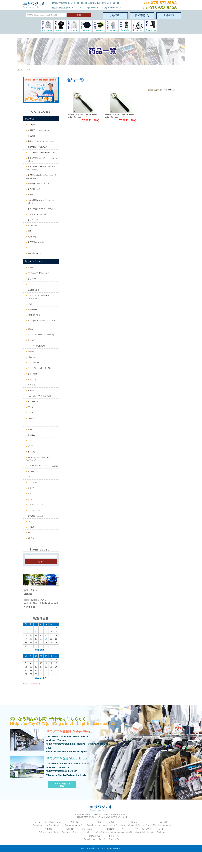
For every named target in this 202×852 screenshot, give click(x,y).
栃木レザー (32, 340)
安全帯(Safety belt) (35, 242)
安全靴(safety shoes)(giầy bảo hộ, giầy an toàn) (41, 176)
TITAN (30, 407)
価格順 (151, 90)
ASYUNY (31, 357)
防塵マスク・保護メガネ (37, 147)
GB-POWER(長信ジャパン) (38, 273)
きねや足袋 (32, 373)
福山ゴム (31, 435)
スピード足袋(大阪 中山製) (39, 368)
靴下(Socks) (32, 225)
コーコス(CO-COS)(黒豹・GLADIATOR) (37, 296)
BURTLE (31, 284)
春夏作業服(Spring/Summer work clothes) (41, 159)
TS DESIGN (33, 362)
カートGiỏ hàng (161, 830)
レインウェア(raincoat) (37, 214)
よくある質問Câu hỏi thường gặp (162, 823)
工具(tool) (31, 236)
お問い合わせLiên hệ (30, 592)
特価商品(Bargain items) (38, 130)
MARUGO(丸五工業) (36, 346)
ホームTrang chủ (37, 823)
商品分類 (29, 118)
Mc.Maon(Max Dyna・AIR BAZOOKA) (38, 458)
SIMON (30, 538)
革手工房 (31, 451)
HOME (19, 70)
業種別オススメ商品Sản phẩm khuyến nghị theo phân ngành (106, 823)
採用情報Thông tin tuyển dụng (48, 830)
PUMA (30, 267)
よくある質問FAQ (169, 15)
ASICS (30, 446)
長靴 (29, 231)
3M (28, 424)
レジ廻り (31, 124)
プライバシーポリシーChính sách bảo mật (144, 830)
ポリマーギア (32, 401)
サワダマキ (32, 279)
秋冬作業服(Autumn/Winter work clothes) (41, 201)
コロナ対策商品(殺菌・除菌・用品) (41, 152)
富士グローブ (32, 309)
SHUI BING (32, 379)
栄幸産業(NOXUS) (35, 516)
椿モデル (31, 390)
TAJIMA (30, 418)
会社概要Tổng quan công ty (70, 830)
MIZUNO (31, 477)
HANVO (31, 527)
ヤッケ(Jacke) (33, 220)
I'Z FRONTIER (33, 315)
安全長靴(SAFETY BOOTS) (39, 183)
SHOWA (31, 488)
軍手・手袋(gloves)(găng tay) (40, 209)
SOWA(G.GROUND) (36, 504)
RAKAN (30, 329)
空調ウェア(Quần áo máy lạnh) (40, 141)
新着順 (156, 90)
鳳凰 (29, 493)
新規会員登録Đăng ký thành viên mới (95, 837)
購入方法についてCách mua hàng (142, 15)
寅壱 (29, 532)
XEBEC (30, 499)
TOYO (30, 413)
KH (28, 521)
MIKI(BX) (31, 351)
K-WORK (31, 385)
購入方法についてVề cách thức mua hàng (139, 823)
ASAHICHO (32, 471)
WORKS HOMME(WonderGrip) (41, 335)
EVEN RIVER (33, 290)
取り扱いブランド (33, 261)
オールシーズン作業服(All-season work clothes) (41, 167)
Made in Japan (34, 253)
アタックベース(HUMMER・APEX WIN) (41, 322)
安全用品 (31, 136)
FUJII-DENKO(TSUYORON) (39, 396)
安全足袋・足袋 (33, 189)
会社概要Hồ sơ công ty (115, 15)
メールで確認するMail (62, 784)
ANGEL (30, 429)
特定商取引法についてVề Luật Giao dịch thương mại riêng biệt (41, 603)
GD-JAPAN (32, 482)
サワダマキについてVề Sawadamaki (53, 823)
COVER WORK (34, 510)
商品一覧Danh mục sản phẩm (74, 823)
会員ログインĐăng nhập (114, 837)
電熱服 (30, 194)
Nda (29, 440)
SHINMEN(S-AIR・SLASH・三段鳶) (42, 466)
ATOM (30, 304)
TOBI (29, 247)
